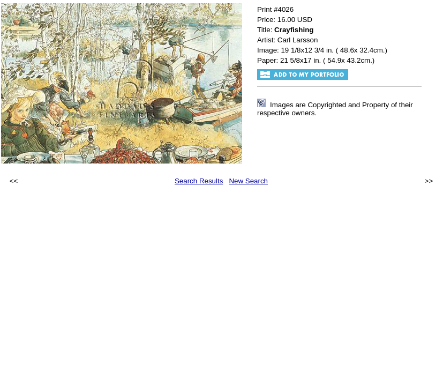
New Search (248, 181)
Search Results (199, 181)
